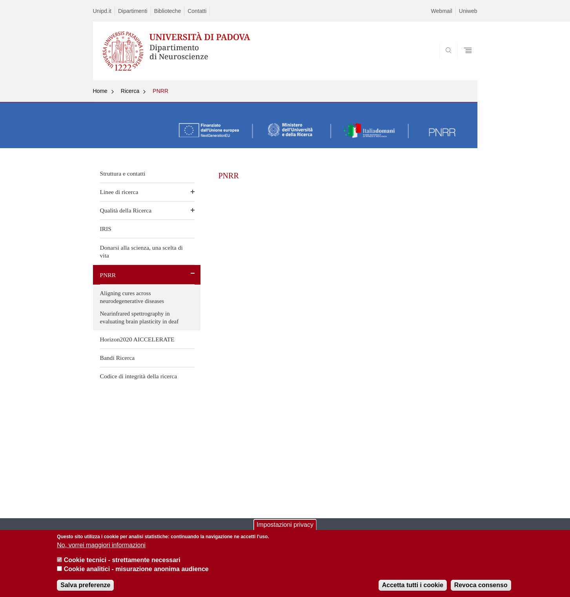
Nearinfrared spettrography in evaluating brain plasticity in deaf (139, 317)
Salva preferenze (85, 589)
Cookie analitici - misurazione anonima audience (136, 573)
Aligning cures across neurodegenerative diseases (132, 297)
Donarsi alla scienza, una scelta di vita (141, 251)
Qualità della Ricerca (126, 210)
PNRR (160, 91)
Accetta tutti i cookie (412, 589)
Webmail (441, 11)
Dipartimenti (133, 11)
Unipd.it (102, 11)
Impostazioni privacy (285, 529)
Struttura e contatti (123, 173)
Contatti (197, 11)
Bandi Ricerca (117, 357)
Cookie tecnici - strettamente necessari (122, 564)
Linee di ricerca (119, 192)
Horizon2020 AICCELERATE (137, 339)
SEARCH (463, 61)
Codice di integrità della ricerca (138, 376)
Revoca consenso (481, 589)
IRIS (105, 228)
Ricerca (130, 91)
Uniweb (468, 11)
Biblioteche (167, 11)
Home (100, 91)
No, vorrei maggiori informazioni (101, 549)
